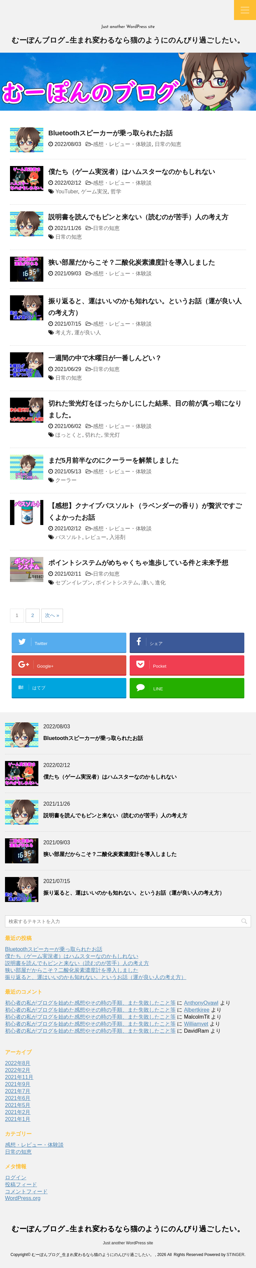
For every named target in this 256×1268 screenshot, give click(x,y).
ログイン (15, 1177)
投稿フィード (21, 1184)
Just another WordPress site (128, 1243)
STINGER (235, 1254)
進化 (160, 582)
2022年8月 (18, 1063)
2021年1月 (18, 1119)
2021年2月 (18, 1112)
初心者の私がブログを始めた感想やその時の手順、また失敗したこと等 (90, 1003)
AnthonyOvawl (201, 1003)
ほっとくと (68, 435)
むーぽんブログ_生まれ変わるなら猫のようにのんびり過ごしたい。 (128, 41)
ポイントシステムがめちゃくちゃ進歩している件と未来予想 (138, 562)
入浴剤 (117, 537)
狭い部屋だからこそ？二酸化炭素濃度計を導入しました (131, 262)
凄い (146, 582)
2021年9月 (18, 1084)
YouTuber (66, 191)
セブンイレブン (74, 582)
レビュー (95, 537)
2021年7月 (18, 1091)
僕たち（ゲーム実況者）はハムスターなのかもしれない (131, 171)
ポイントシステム (117, 582)
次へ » (52, 615)
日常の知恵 (168, 144)
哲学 (116, 191)
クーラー (66, 480)
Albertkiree (196, 1010)
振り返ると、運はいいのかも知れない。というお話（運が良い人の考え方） (134, 893)
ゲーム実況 (94, 191)
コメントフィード (26, 1191)
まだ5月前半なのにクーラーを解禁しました (113, 460)
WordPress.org (22, 1198)
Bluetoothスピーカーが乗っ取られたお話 (110, 133)
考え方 (63, 332)
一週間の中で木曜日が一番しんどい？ (105, 358)
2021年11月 (19, 1077)
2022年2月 (18, 1070)
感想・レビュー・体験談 (122, 144)
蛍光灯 (112, 435)
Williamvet (196, 1024)
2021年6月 (18, 1098)
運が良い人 (87, 332)
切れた (93, 435)
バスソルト (68, 537)
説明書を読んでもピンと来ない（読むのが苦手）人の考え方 (138, 217)
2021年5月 (18, 1105)
